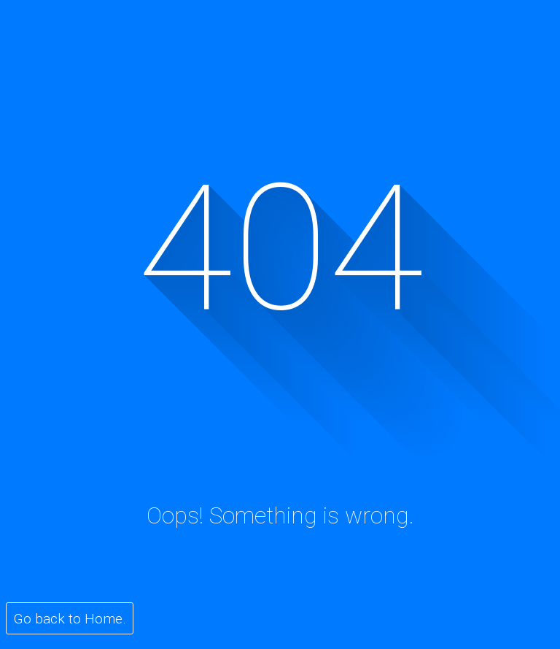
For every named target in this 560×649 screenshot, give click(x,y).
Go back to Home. (70, 618)
